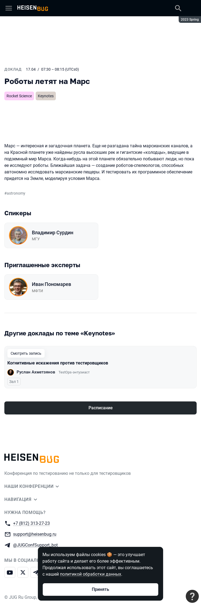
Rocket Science (19, 96)
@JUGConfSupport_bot (35, 545)
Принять (100, 589)
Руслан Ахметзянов (36, 372)
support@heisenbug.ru (34, 534)
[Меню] (8, 8)
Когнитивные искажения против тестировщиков (57, 363)
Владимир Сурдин (52, 232)
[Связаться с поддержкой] (192, 596)
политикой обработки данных (90, 574)
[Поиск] (178, 8)
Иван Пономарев (51, 284)
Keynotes (46, 96)
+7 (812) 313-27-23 (31, 523)
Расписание (101, 407)
